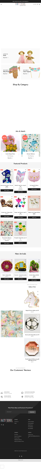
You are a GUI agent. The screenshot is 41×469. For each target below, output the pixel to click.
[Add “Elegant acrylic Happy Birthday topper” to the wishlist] (39, 205)
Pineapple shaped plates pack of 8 (20, 246)
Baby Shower (30, 433)
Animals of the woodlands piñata (34, 284)
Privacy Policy (16, 446)
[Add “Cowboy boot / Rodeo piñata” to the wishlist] (11, 205)
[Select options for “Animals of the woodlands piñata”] (34, 288)
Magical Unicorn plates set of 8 (32, 318)
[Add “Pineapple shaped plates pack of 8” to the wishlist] (25, 230)
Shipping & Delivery (18, 448)
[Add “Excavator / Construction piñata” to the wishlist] (25, 268)
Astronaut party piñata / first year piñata (7, 194)
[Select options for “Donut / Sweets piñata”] (7, 287)
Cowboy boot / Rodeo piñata (6, 220)
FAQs (15, 431)
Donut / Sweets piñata (7, 283)
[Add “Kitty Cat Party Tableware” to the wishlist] (11, 230)
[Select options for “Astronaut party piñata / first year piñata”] (7, 199)
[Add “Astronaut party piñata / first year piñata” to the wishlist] (11, 178)
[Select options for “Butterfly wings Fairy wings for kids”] (20, 200)
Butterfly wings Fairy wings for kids (20, 194)
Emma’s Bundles (31, 429)
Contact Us (16, 429)
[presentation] (2, 466)
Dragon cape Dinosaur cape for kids (20, 221)
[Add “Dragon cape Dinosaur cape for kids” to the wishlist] (25, 205)
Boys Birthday (30, 436)
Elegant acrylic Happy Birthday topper (34, 221)
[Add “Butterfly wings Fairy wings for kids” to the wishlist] (25, 178)
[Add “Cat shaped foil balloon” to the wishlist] (39, 178)
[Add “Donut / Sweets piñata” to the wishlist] (11, 268)
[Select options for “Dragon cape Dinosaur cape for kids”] (20, 226)
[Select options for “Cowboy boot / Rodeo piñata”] (7, 224)
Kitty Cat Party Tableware (6, 246)
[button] (34, 226)
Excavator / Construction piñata (20, 283)
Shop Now (10, 166)
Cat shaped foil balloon (34, 193)
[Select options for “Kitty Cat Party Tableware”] (7, 251)
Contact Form (30, 442)
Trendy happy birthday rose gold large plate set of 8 (32, 368)
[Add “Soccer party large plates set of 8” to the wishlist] (38, 324)
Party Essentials (31, 431)
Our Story (16, 442)
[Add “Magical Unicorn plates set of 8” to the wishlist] (38, 300)
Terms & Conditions (17, 444)
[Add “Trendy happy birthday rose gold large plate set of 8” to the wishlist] (38, 348)
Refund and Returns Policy (19, 449)
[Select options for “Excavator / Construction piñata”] (20, 287)
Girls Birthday (30, 435)
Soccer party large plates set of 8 (32, 343)
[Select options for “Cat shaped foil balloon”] (34, 197)
